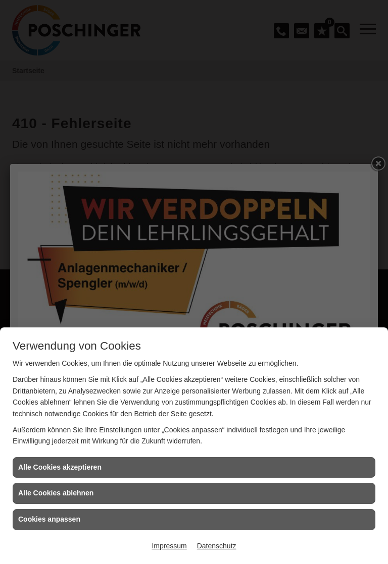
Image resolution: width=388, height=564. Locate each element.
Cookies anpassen (49, 519)
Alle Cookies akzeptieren (60, 467)
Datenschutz (216, 546)
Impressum (169, 546)
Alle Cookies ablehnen (55, 493)
